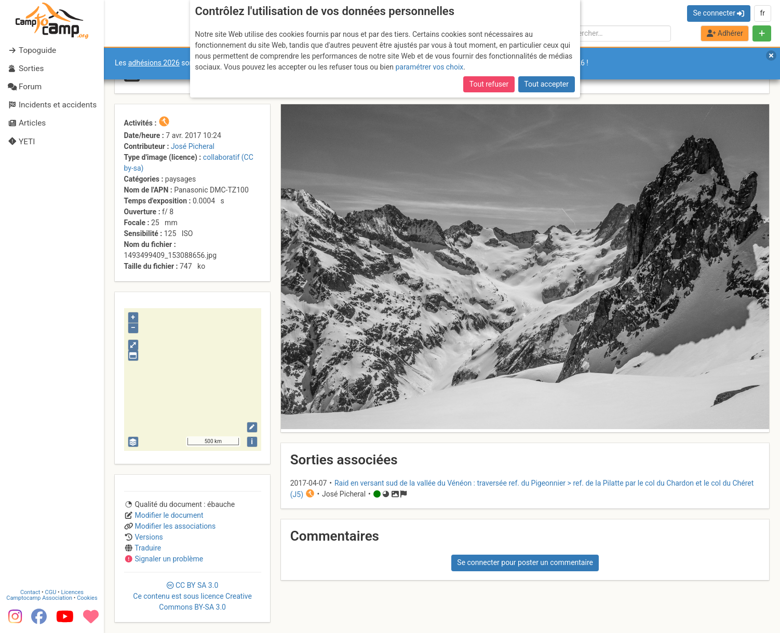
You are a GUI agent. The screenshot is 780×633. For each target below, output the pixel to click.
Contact (30, 590)
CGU (51, 590)
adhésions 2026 (154, 63)
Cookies (87, 596)
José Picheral (192, 146)
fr (762, 13)
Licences (72, 590)
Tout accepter (546, 84)
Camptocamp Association (39, 596)
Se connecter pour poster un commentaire (525, 562)
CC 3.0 (192, 596)
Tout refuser (488, 84)
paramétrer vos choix (429, 67)
